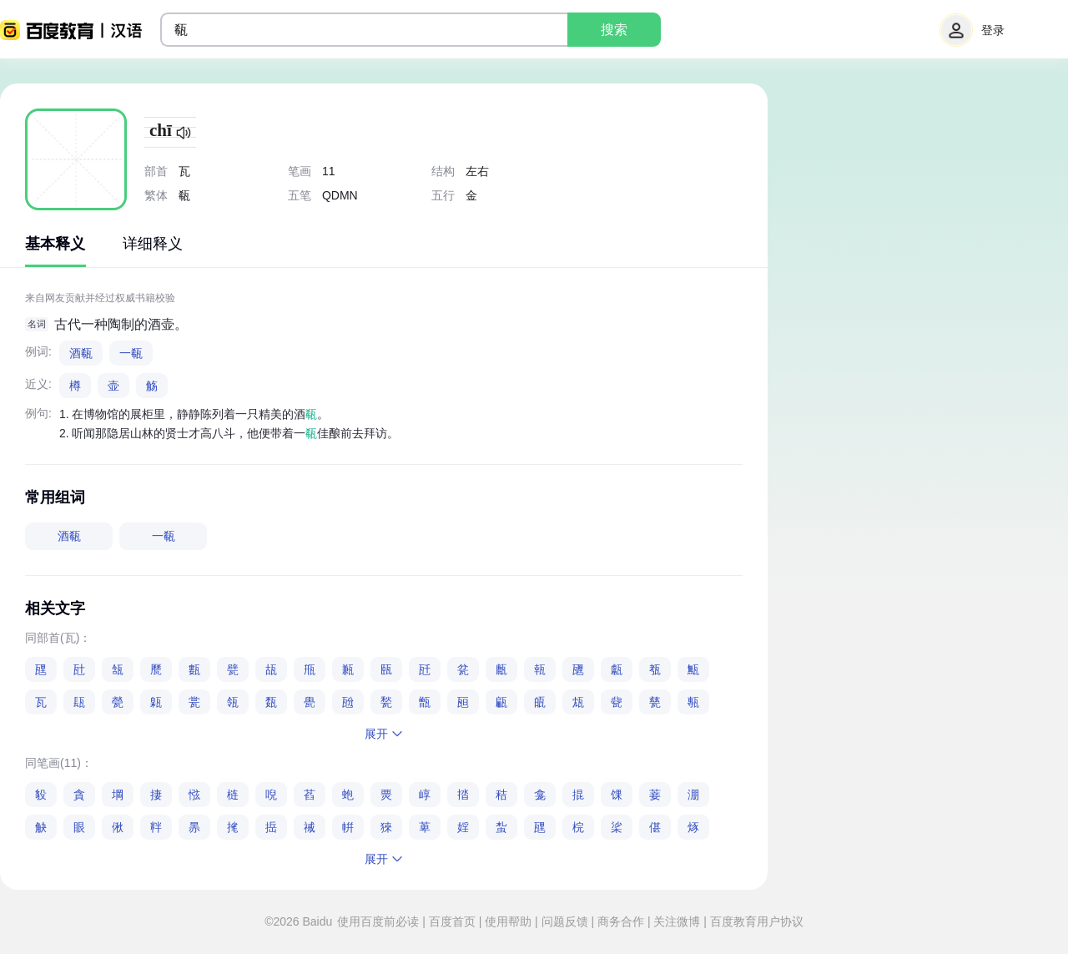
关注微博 (677, 921)
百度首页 (452, 921)
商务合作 (620, 921)
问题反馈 (565, 921)
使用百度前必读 (379, 921)
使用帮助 (508, 921)
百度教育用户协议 (755, 921)
